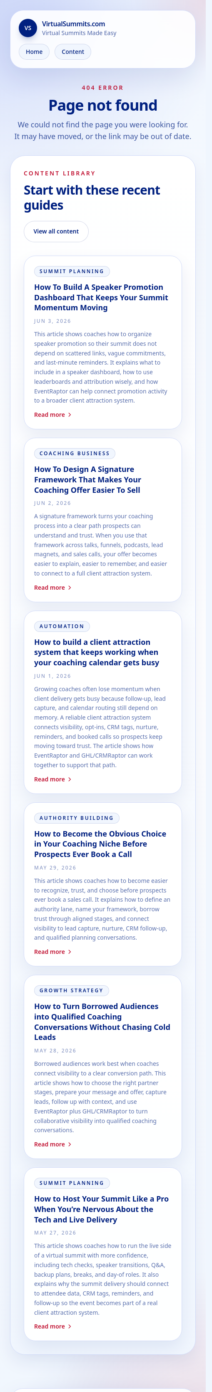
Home (34, 52)
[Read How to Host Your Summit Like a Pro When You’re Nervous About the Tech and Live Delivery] (103, 1254)
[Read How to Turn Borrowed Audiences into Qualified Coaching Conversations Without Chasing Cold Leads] (103, 1067)
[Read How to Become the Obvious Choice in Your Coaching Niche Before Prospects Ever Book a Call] (103, 884)
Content (73, 52)
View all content (56, 231)
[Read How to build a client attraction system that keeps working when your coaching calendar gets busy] (103, 702)
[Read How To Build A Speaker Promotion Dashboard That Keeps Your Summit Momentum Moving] (103, 342)
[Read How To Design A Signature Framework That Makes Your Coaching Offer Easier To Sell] (103, 520)
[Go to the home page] (103, 28)
